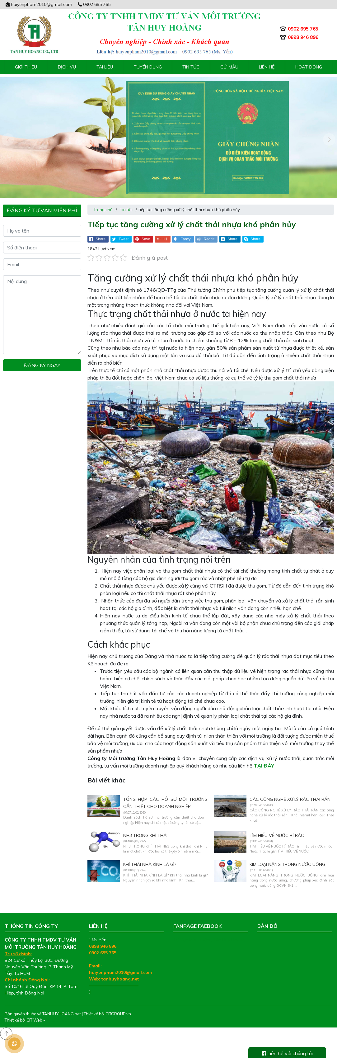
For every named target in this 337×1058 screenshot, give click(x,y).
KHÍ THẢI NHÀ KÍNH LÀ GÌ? (149, 858)
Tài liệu (104, 67)
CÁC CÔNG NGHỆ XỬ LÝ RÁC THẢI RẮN (290, 793)
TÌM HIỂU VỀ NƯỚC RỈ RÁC (277, 829)
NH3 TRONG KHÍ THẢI (145, 829)
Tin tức (190, 67)
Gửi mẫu (229, 67)
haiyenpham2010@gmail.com (38, 4)
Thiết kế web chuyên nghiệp (72, 1013)
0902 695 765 (94, 4)
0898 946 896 (102, 939)
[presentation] (8, 136)
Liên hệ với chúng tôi (287, 1053)
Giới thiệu (26, 67)
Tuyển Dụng (148, 67)
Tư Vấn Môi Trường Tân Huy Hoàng (209, 933)
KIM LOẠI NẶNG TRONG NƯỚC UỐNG (287, 858)
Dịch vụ (67, 67)
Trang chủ (103, 203)
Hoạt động (308, 67)
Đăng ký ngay (42, 359)
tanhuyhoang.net (120, 972)
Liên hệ (266, 67)
